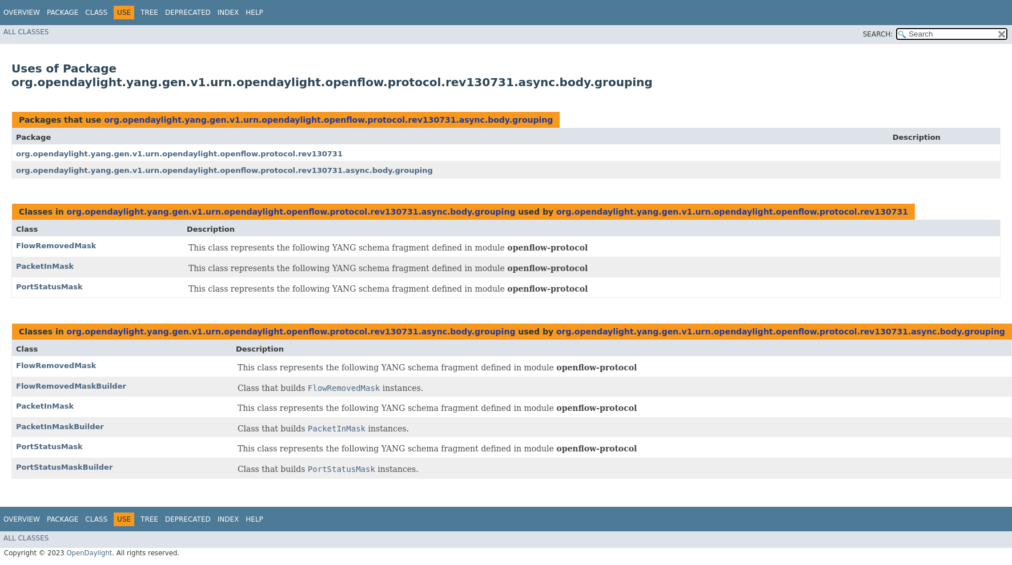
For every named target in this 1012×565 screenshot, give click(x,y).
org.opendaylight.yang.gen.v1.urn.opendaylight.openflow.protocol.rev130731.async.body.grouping (328, 119)
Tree (149, 13)
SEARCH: (878, 34)
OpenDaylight (89, 553)
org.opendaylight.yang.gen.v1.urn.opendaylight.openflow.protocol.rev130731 (179, 154)
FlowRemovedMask (56, 245)
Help (254, 13)
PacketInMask (45, 266)
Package (62, 13)
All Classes (26, 32)
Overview (21, 13)
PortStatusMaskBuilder (64, 467)
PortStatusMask (49, 286)
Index (228, 13)
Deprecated (188, 13)
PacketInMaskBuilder (60, 426)
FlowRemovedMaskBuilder (71, 386)
